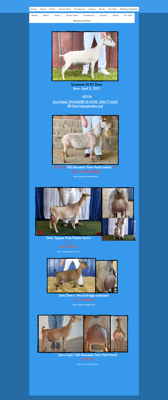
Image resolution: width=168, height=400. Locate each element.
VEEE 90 (87, 359)
